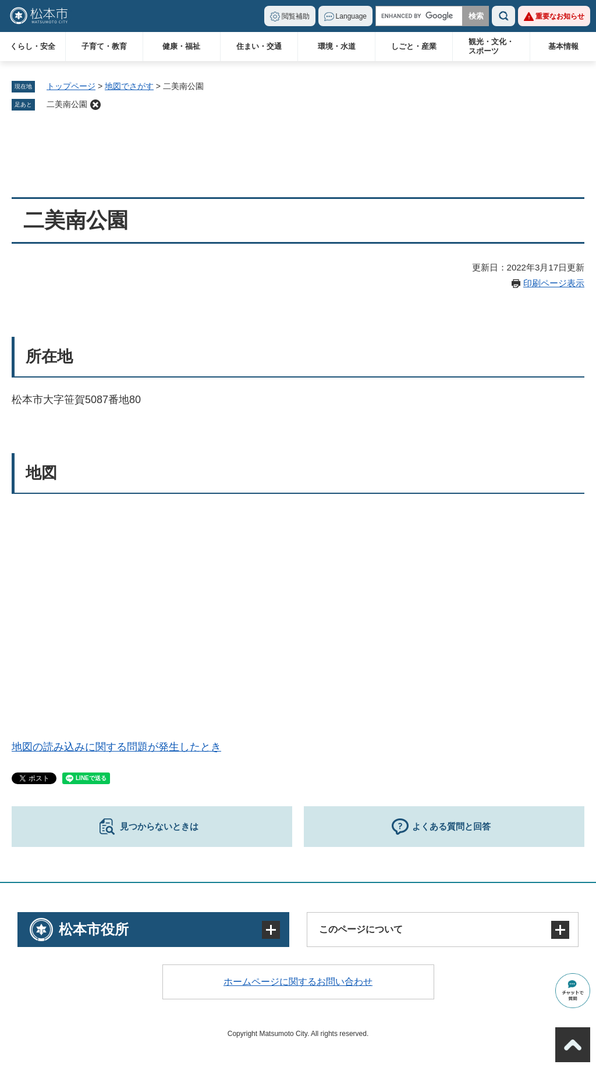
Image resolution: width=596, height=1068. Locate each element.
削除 (95, 104)
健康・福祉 (181, 46)
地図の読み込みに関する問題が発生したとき (116, 747)
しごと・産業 (414, 46)
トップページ (71, 86)
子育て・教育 (104, 46)
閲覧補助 (296, 16)
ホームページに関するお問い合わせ (298, 982)
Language (351, 16)
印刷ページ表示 (553, 283)
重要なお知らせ (559, 16)
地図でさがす (129, 86)
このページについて (361, 929)
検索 (503, 16)
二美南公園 (67, 104)
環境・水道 (337, 46)
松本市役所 (94, 929)
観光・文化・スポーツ (491, 46)
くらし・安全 (32, 46)
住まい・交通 (259, 46)
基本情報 (563, 46)
